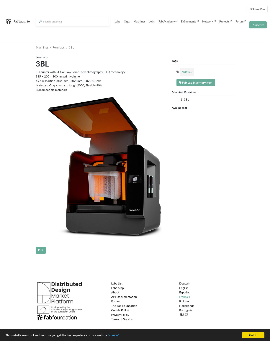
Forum (240, 21)
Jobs (152, 21)
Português (185, 310)
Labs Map (117, 288)
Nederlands (186, 305)
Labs (117, 21)
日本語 (183, 314)
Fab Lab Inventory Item (195, 82)
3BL (71, 47)
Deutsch (184, 283)
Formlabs (59, 47)
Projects (225, 21)
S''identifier (257, 9)
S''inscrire (258, 25)
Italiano (184, 301)
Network (209, 21)
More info (114, 335)
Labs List (116, 283)
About (115, 292)
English (184, 288)
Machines (139, 21)
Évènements (190, 21)
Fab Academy (167, 21)
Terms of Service (121, 319)
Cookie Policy (120, 310)
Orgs (127, 21)
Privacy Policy (120, 314)
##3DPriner (186, 72)
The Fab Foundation (124, 305)
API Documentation (124, 296)
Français (184, 296)
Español (184, 292)
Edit (40, 250)
